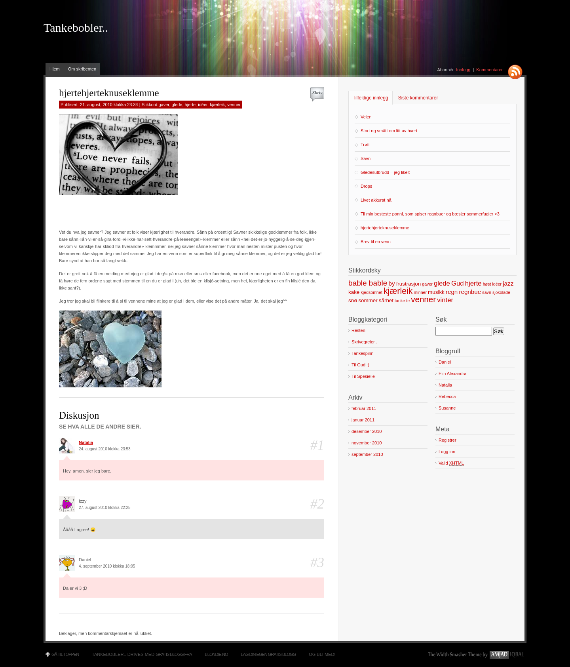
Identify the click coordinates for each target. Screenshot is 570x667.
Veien (366, 116)
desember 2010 (367, 431)
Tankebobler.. (76, 28)
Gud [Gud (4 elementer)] (457, 283)
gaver (163, 104)
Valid (451, 463)
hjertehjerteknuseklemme (385, 227)
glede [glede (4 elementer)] (442, 283)
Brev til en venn (376, 241)
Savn (365, 158)
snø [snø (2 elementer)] (352, 300)
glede (177, 104)
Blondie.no (216, 654)
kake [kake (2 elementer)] (353, 292)
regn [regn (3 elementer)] (452, 291)
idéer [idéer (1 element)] (497, 284)
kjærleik (217, 104)
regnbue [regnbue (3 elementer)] (470, 291)
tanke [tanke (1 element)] (400, 300)
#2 (317, 504)
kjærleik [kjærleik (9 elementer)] (398, 291)
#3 (317, 562)
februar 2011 (364, 408)
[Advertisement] (151, 209)
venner (234, 104)
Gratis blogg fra (174, 654)
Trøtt (365, 144)
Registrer (447, 440)
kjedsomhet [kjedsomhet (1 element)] (371, 292)
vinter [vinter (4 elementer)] (445, 300)
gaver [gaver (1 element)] (427, 284)
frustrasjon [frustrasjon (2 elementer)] (408, 284)
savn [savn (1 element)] (486, 292)
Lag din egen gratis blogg (268, 654)
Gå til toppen (65, 654)
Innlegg (463, 69)
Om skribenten (82, 69)
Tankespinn (363, 353)
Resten (358, 330)
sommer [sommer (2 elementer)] (367, 300)
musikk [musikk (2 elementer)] (436, 292)
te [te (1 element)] (408, 300)
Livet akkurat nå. (377, 200)
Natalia (86, 442)
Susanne (447, 408)
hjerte (190, 104)
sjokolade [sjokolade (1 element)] (501, 292)
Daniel (445, 362)
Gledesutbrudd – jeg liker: (385, 172)
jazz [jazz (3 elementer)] (508, 283)
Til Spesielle (363, 376)
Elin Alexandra (452, 373)
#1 (317, 445)
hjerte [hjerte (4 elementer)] (473, 283)
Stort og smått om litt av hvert (389, 130)
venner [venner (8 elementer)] (423, 299)
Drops (366, 186)
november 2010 (367, 442)
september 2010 (367, 454)
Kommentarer (489, 69)
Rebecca (447, 396)
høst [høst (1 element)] (487, 284)
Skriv (317, 92)
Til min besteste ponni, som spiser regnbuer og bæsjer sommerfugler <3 (430, 214)
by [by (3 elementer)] (391, 283)
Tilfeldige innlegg (370, 98)
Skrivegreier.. (364, 341)
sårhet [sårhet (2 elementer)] (386, 300)
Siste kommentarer (418, 98)
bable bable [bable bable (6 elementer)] (367, 283)
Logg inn (447, 451)
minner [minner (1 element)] (420, 292)
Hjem (54, 69)
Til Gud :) (360, 364)
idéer (202, 104)
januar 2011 (363, 419)
